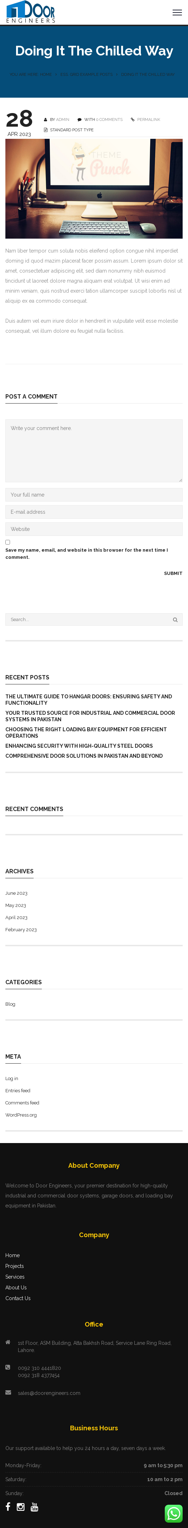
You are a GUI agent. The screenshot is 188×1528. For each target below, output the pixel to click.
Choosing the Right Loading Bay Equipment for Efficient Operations (86, 733)
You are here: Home (31, 74)
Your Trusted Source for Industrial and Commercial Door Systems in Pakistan (90, 716)
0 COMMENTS (109, 119)
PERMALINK (148, 119)
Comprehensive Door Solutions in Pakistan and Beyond (84, 756)
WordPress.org (21, 1115)
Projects (14, 1266)
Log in (11, 1078)
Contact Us (18, 1298)
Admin (62, 119)
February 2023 (21, 929)
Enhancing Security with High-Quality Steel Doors (79, 746)
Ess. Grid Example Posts (86, 74)
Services (15, 1277)
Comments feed (22, 1102)
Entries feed (17, 1090)
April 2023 (16, 917)
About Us (16, 1287)
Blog (10, 1004)
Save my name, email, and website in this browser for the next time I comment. (86, 553)
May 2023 (15, 905)
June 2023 (16, 893)
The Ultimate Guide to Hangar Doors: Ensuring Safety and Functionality (88, 700)
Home (12, 1255)
